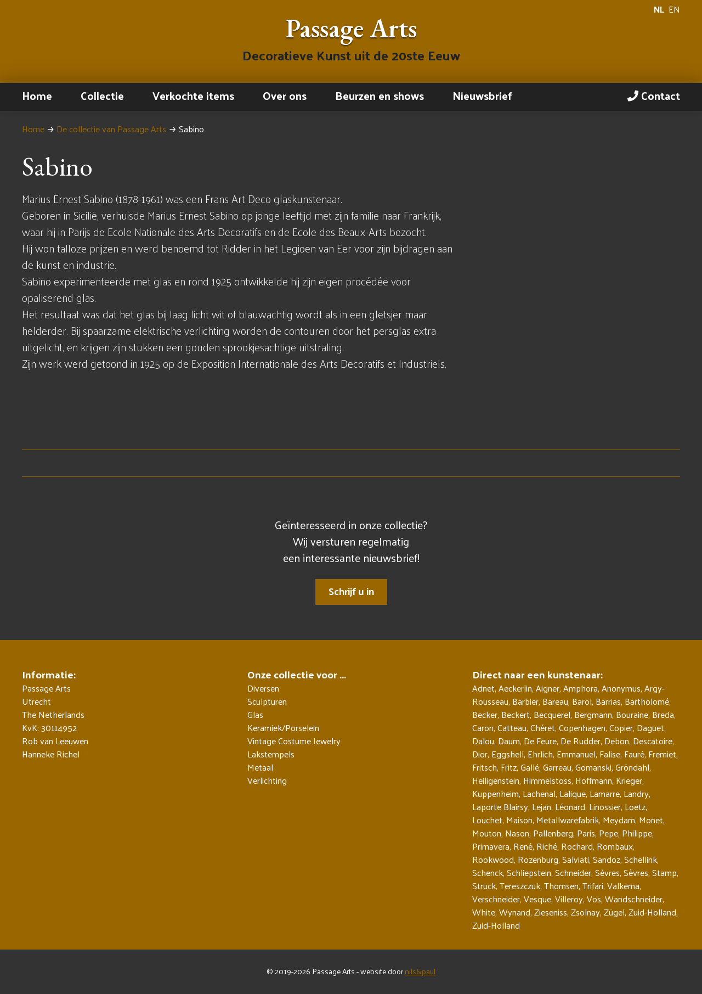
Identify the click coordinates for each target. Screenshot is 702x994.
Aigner (547, 688)
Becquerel (552, 714)
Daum (509, 741)
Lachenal (539, 793)
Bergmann (593, 714)
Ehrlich (540, 754)
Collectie (102, 95)
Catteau (511, 727)
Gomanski (593, 767)
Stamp (664, 872)
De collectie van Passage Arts (111, 129)
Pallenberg (553, 833)
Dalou (483, 741)
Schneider (573, 872)
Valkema (623, 886)
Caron (483, 727)
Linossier (605, 807)
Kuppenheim (495, 793)
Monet (651, 820)
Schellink (640, 859)
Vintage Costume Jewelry (294, 741)
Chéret (542, 727)
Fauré (634, 754)
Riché (546, 846)
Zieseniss (550, 912)
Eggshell (507, 754)
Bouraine (632, 714)
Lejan (541, 807)
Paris (586, 833)
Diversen (263, 688)
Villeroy (569, 899)
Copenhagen (582, 727)
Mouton (486, 833)
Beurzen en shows (379, 95)
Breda (663, 714)
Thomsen (561, 886)
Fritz (509, 767)
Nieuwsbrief (482, 95)
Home (37, 95)
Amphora (580, 688)
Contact (653, 95)
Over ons (285, 95)
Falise (609, 754)
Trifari (592, 886)
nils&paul (420, 971)
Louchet (487, 820)
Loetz (635, 807)
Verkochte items (193, 95)
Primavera (490, 846)
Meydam (619, 820)
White (483, 912)
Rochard (577, 846)
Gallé (529, 767)
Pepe (608, 833)
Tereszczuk (520, 886)
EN (674, 9)
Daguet (650, 727)
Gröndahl (632, 767)
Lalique (572, 793)
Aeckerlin (515, 688)
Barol (582, 701)
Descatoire (652, 741)
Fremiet (662, 754)
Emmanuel (576, 754)
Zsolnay (585, 912)
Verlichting (267, 780)
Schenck (487, 872)
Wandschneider (634, 899)
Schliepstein (529, 872)
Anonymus (621, 688)
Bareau (555, 701)
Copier (621, 727)
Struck (484, 886)
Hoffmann (593, 780)
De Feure (540, 741)
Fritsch (484, 767)
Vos (594, 899)
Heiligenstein (495, 780)
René (523, 846)
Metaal (260, 767)
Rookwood (493, 859)
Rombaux (615, 846)
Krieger (629, 780)
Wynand (514, 912)
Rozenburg (538, 859)
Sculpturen (267, 701)
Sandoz (606, 859)
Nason (517, 833)
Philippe (637, 833)
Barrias (608, 701)
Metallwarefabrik (567, 820)
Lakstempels (271, 754)
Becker (484, 714)
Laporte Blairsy (500, 807)
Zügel (614, 912)
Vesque (537, 899)
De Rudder (581, 741)
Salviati (575, 859)
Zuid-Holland (652, 912)
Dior (480, 754)
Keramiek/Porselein (283, 727)
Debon (616, 741)
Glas (255, 714)
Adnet (483, 688)
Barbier (525, 701)
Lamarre (605, 793)
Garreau (557, 767)
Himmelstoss (547, 780)
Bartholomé (647, 701)
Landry (636, 793)
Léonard (570, 807)
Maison (519, 820)
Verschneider (496, 899)
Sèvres (607, 872)
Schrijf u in (351, 591)
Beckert (515, 714)
